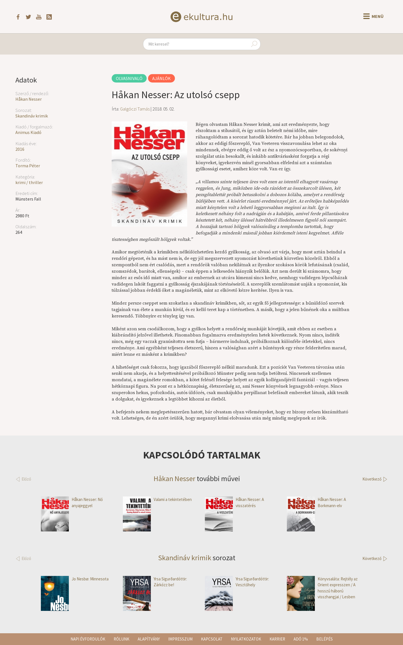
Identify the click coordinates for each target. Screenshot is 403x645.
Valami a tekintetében (157, 499)
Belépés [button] (324, 639)
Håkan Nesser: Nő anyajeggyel (72, 502)
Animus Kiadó (28, 132)
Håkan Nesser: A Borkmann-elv (316, 502)
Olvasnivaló (129, 78)
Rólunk (121, 639)
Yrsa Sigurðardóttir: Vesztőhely (237, 582)
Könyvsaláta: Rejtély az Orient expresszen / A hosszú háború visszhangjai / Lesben (322, 588)
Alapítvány (149, 639)
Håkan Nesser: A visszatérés (234, 502)
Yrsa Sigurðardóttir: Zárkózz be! (155, 582)
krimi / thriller (29, 182)
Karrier (277, 639)
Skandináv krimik (31, 116)
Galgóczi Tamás (135, 109)
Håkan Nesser (28, 99)
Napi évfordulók (88, 639)
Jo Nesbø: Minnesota (75, 579)
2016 (19, 149)
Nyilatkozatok (246, 639)
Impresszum (180, 639)
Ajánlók (161, 78)
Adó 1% (301, 639)
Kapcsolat (211, 639)
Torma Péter (27, 165)
